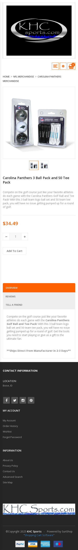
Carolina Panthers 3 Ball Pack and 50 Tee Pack (36, 180)
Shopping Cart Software (39, 535)
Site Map (8, 482)
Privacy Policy (10, 465)
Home (6, 76)
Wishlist (7, 431)
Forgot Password (12, 437)
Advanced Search (13, 476)
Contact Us (9, 471)
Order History (10, 426)
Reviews (11, 296)
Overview (11, 287)
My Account (9, 420)
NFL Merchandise (23, 76)
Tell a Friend (14, 304)
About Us (8, 460)
